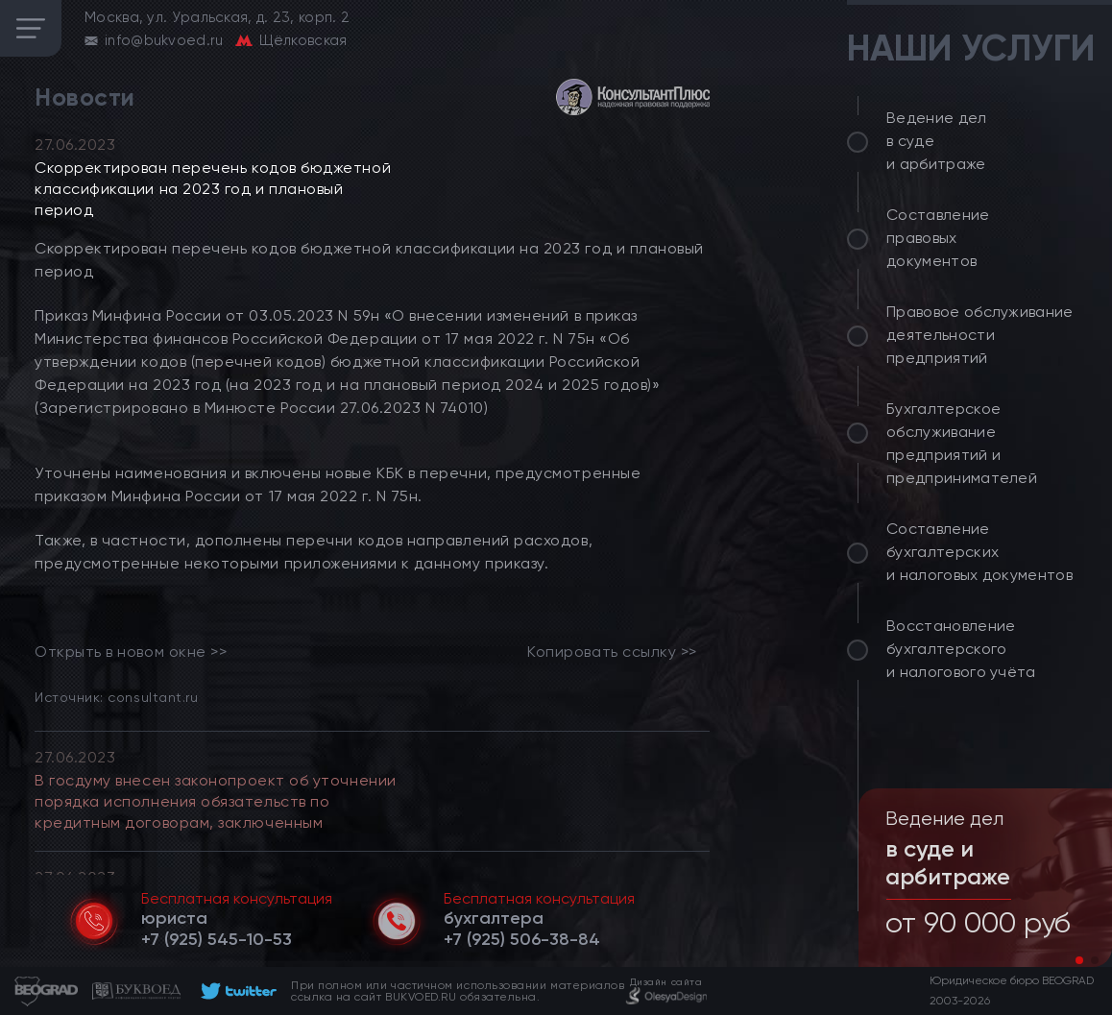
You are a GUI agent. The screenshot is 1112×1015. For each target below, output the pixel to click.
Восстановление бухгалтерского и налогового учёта (961, 648)
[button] (1079, 960)
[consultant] (633, 97)
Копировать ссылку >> (612, 651)
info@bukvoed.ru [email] (164, 40)
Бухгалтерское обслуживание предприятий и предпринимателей (961, 443)
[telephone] (216, 939)
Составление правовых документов (938, 237)
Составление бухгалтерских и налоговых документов (979, 552)
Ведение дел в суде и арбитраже (936, 141)
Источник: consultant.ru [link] (116, 696)
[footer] (236, 991)
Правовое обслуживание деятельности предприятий (980, 334)
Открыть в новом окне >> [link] (131, 651)
